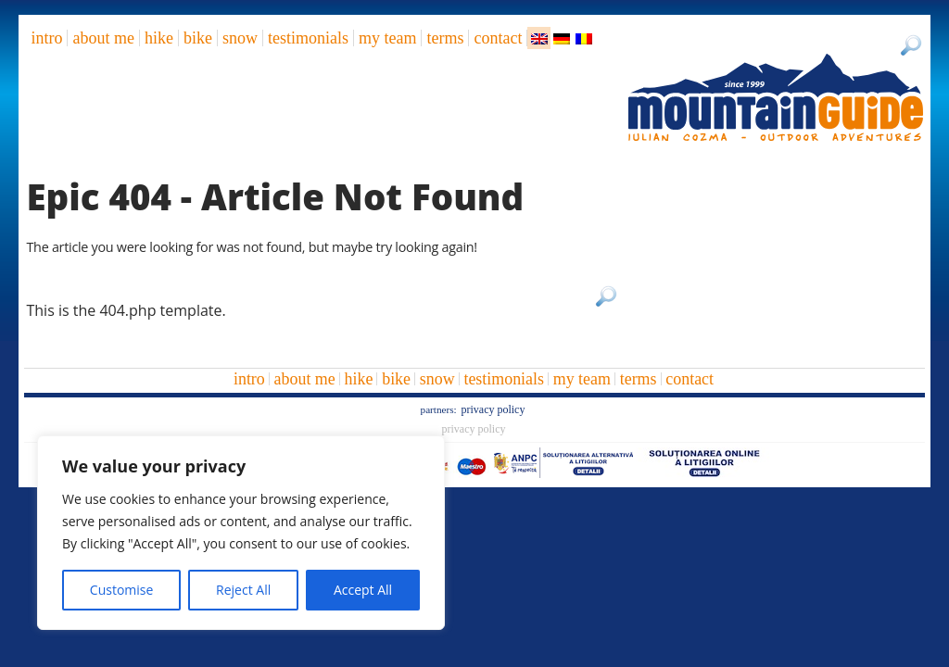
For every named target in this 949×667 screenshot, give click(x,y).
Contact (498, 38)
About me (102, 38)
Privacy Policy (493, 409)
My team (387, 38)
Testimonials (308, 38)
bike (197, 38)
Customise (122, 589)
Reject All (243, 589)
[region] (241, 532)
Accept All (363, 589)
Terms (444, 38)
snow (240, 38)
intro (46, 38)
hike (159, 38)
